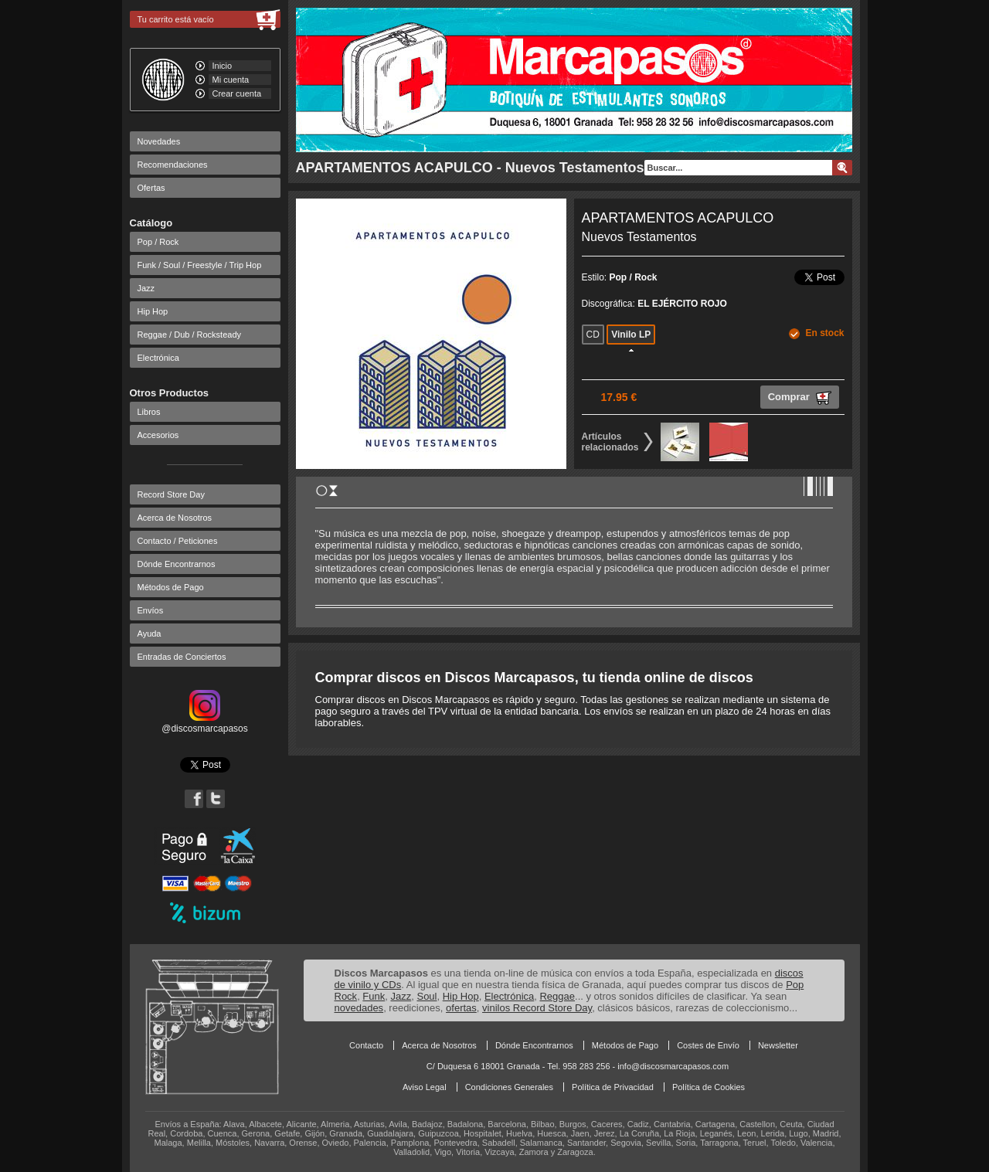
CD (593, 334)
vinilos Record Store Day (537, 1008)
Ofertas (151, 187)
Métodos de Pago (171, 587)
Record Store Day (171, 494)
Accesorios (158, 435)
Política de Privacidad (613, 1087)
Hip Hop (153, 311)
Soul (426, 996)
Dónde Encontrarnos (177, 564)
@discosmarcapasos (204, 723)
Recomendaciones (173, 164)
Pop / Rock (158, 241)
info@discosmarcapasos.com (673, 1066)
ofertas (461, 1008)
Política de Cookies (708, 1087)
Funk (373, 996)
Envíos (151, 610)
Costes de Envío (708, 1045)
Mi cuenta (231, 79)
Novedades (159, 141)
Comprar (799, 398)
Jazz (146, 288)
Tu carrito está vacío (176, 19)
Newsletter (778, 1045)
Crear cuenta (237, 93)
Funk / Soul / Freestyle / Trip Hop (200, 265)
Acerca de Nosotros (175, 517)
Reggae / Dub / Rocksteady (190, 334)
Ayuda (149, 633)
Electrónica (158, 357)
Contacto (366, 1045)
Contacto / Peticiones (178, 540)
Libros (149, 411)
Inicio (222, 65)
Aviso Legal (425, 1087)
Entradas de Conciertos (182, 656)
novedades (359, 1008)
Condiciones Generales (509, 1087)
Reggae (557, 996)
